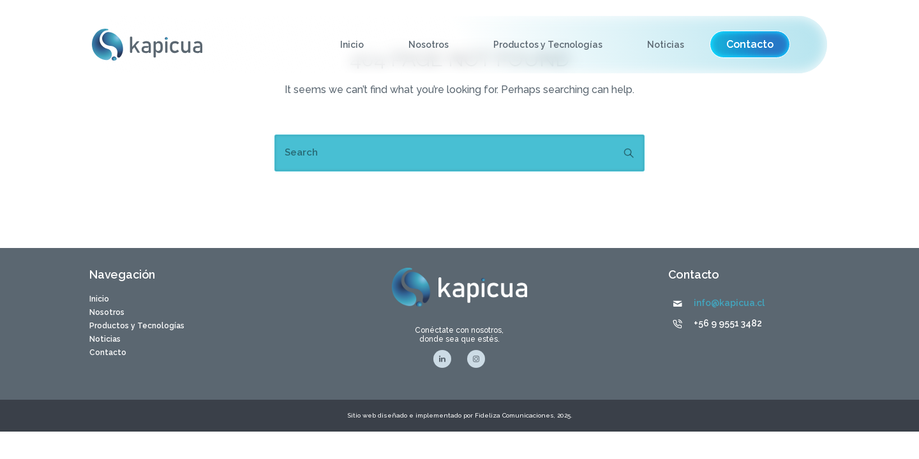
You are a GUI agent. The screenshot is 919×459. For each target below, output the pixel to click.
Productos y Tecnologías (547, 45)
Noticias (665, 45)
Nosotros (428, 45)
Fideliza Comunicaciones (513, 415)
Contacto (107, 352)
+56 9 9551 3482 (728, 323)
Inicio (352, 45)
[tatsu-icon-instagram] (476, 359)
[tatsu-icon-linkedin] (445, 359)
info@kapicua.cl (729, 303)
